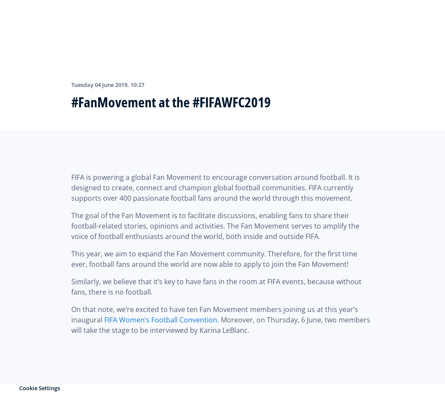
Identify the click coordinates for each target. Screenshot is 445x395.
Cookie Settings (39, 388)
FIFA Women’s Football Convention (160, 320)
